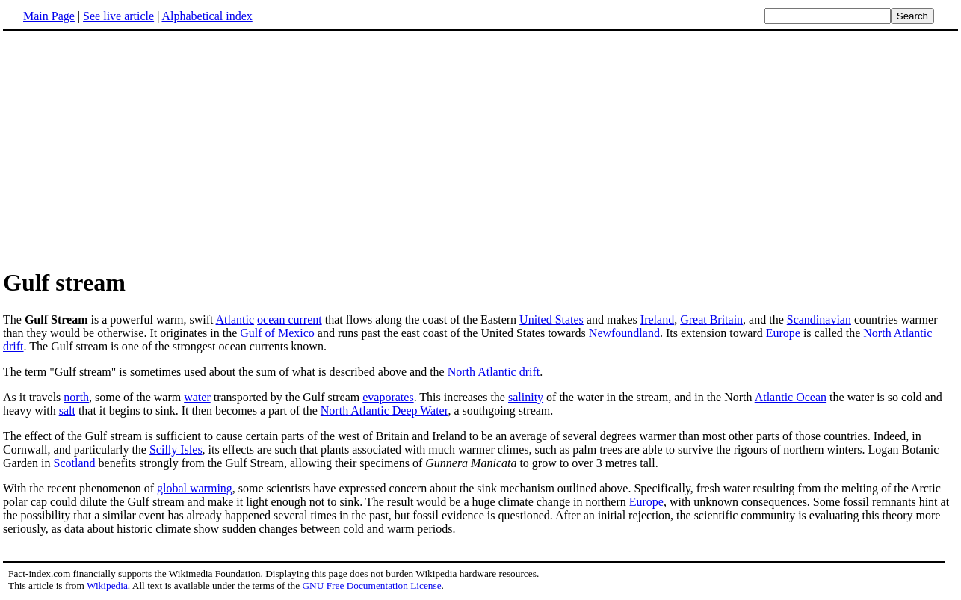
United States (551, 319)
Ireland (657, 319)
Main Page (49, 16)
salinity (525, 397)
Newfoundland (624, 333)
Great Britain (711, 319)
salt (67, 410)
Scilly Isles (176, 449)
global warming (194, 488)
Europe (783, 333)
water (197, 397)
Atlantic (235, 319)
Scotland (75, 463)
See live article (118, 16)
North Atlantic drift (494, 371)
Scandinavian (819, 319)
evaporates (387, 397)
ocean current (289, 319)
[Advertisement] (128, 148)
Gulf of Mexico (277, 333)
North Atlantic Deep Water (384, 410)
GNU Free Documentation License (371, 585)
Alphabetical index (206, 16)
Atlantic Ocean (790, 397)
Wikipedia (107, 585)
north (76, 397)
